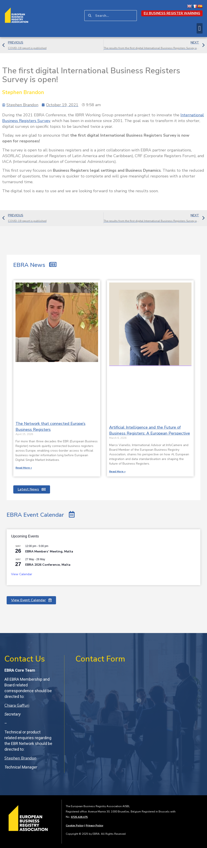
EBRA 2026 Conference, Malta (47, 565)
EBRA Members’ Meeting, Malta (49, 551)
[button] (200, 28)
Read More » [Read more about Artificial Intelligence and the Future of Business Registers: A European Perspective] (117, 471)
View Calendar (21, 574)
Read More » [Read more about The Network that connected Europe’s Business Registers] (23, 467)
